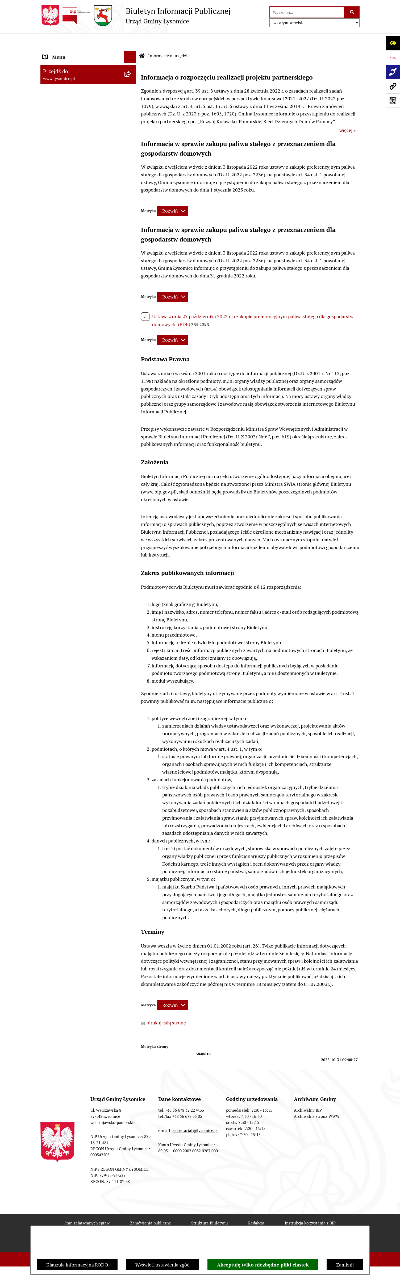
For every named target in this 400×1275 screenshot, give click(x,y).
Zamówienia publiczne (150, 1207)
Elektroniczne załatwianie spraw (77, 89)
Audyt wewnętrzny (63, 715)
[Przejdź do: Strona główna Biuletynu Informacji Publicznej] (142, 40)
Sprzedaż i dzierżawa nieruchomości (81, 541)
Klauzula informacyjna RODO (77, 1265)
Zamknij (345, 1265)
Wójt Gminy (55, 149)
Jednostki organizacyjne (68, 258)
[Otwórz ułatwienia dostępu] (393, 43)
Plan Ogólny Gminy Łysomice (74, 454)
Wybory (51, 246)
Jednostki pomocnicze (66, 270)
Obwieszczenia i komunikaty (73, 505)
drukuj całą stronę (167, 1007)
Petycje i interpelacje (64, 517)
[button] (131, 101)
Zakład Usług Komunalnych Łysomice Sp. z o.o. (82, 700)
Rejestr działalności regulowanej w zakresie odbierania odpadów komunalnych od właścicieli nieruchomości (79, 654)
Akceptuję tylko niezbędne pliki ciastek (263, 1265)
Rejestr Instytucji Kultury (69, 577)
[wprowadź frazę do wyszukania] (307, 12)
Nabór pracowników (64, 404)
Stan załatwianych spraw (87, 1207)
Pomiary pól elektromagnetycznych (80, 770)
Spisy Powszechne (62, 565)
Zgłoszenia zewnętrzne (67, 65)
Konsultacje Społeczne (66, 553)
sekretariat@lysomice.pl (195, 1114)
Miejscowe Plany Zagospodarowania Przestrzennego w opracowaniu (81, 489)
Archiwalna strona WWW (317, 1100)
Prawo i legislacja (61, 600)
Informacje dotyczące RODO (56, 1248)
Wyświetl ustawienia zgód (162, 1265)
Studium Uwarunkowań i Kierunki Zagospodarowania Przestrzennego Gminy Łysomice (80, 435)
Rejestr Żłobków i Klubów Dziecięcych (83, 588)
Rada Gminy (55, 161)
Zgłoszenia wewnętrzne (68, 53)
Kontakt (51, 77)
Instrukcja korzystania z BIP (310, 1207)
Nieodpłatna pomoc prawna (72, 612)
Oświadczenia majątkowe (69, 173)
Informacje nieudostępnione (73, 746)
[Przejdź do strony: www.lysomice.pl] (393, 86)
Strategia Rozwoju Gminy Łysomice (80, 416)
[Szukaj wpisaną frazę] (352, 12)
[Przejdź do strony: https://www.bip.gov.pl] (393, 57)
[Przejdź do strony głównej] (135, 15)
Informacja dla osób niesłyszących (79, 758)
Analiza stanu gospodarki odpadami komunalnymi (80, 680)
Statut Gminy (57, 125)
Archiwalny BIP (308, 1094)
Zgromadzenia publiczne (69, 529)
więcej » (347, 114)
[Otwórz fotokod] (393, 100)
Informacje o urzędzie (66, 113)
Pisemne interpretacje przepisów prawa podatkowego (77, 628)
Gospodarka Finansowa (67, 185)
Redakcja (256, 1207)
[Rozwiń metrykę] (172, 195)
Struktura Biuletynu (209, 1207)
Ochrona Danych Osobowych (73, 101)
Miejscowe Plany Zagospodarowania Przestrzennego (81, 470)
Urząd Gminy (56, 137)
